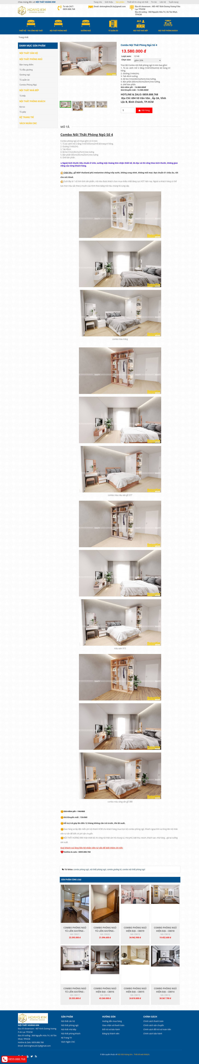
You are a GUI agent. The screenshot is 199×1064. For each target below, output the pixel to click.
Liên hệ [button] (163, 2)
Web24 (146, 1054)
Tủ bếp (22, 96)
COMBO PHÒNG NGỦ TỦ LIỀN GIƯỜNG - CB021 (74, 931)
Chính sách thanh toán (153, 1021)
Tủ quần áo (24, 80)
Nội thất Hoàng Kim (125, 1054)
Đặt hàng (144, 110)
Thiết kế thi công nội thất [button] (137, 2)
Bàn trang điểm (26, 64)
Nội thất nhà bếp (29, 90)
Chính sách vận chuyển (153, 1025)
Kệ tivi (22, 107)
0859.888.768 (16, 1059)
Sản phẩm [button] (120, 2)
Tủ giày (22, 112)
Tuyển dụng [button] (173, 2)
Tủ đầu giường (26, 70)
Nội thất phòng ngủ (30, 59)
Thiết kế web (139, 1054)
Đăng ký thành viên (110, 1033)
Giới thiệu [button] (109, 2)
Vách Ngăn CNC (28, 123)
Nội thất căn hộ (28, 53)
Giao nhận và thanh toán (113, 1025)
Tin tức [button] (154, 2)
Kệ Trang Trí (26, 117)
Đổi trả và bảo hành (111, 1029)
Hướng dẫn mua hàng (112, 1021)
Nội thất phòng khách (32, 101)
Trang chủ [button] (98, 2)
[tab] (65, 127)
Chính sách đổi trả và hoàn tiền (157, 1029)
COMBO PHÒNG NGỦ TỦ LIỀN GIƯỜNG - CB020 (105, 931)
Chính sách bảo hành (152, 1033)
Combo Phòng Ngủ (28, 85)
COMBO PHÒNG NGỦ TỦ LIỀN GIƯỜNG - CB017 (74, 992)
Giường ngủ (24, 74)
